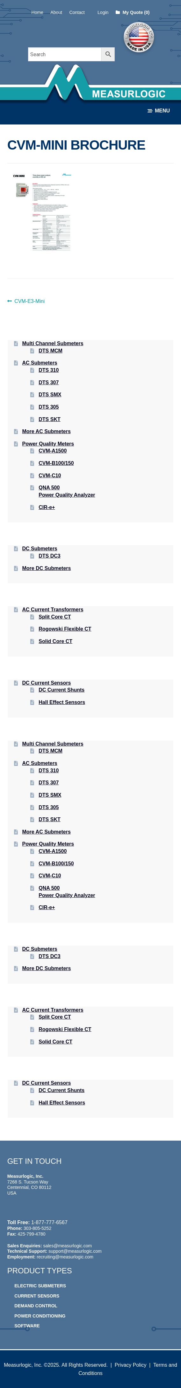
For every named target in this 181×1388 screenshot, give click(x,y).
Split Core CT (55, 617)
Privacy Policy (131, 1365)
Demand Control (35, 1305)
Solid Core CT (55, 641)
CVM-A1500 (53, 450)
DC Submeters (39, 548)
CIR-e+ (47, 507)
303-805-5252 (37, 1228)
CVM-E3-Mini (29, 301)
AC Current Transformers (52, 609)
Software (27, 1325)
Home (37, 12)
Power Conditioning (39, 1315)
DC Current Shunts (61, 690)
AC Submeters (39, 362)
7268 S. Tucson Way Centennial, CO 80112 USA (29, 1187)
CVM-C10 (50, 475)
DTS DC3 (49, 556)
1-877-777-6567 (49, 1222)
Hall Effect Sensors (62, 702)
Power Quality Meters (48, 443)
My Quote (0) (133, 12)
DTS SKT (49, 419)
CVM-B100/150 (56, 463)
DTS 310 (49, 370)
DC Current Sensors (46, 683)
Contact (76, 12)
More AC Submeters (46, 431)
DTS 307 (49, 382)
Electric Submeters (40, 1285)
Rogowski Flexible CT (65, 629)
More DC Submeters (46, 568)
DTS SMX (50, 394)
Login (103, 12)
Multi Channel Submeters (52, 343)
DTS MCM (50, 350)
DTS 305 (49, 407)
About (56, 12)
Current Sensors (36, 1295)
